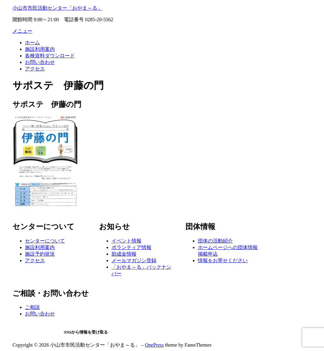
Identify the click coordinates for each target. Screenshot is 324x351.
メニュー (22, 31)
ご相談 (32, 307)
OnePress (154, 345)
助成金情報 (124, 254)
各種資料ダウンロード (50, 55)
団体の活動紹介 (215, 240)
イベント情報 (126, 240)
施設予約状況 (40, 254)
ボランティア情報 (131, 247)
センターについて (45, 240)
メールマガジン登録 (134, 260)
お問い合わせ (40, 62)
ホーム (32, 42)
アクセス (35, 68)
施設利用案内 (40, 49)
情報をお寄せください (223, 260)
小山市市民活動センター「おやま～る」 (57, 8)
